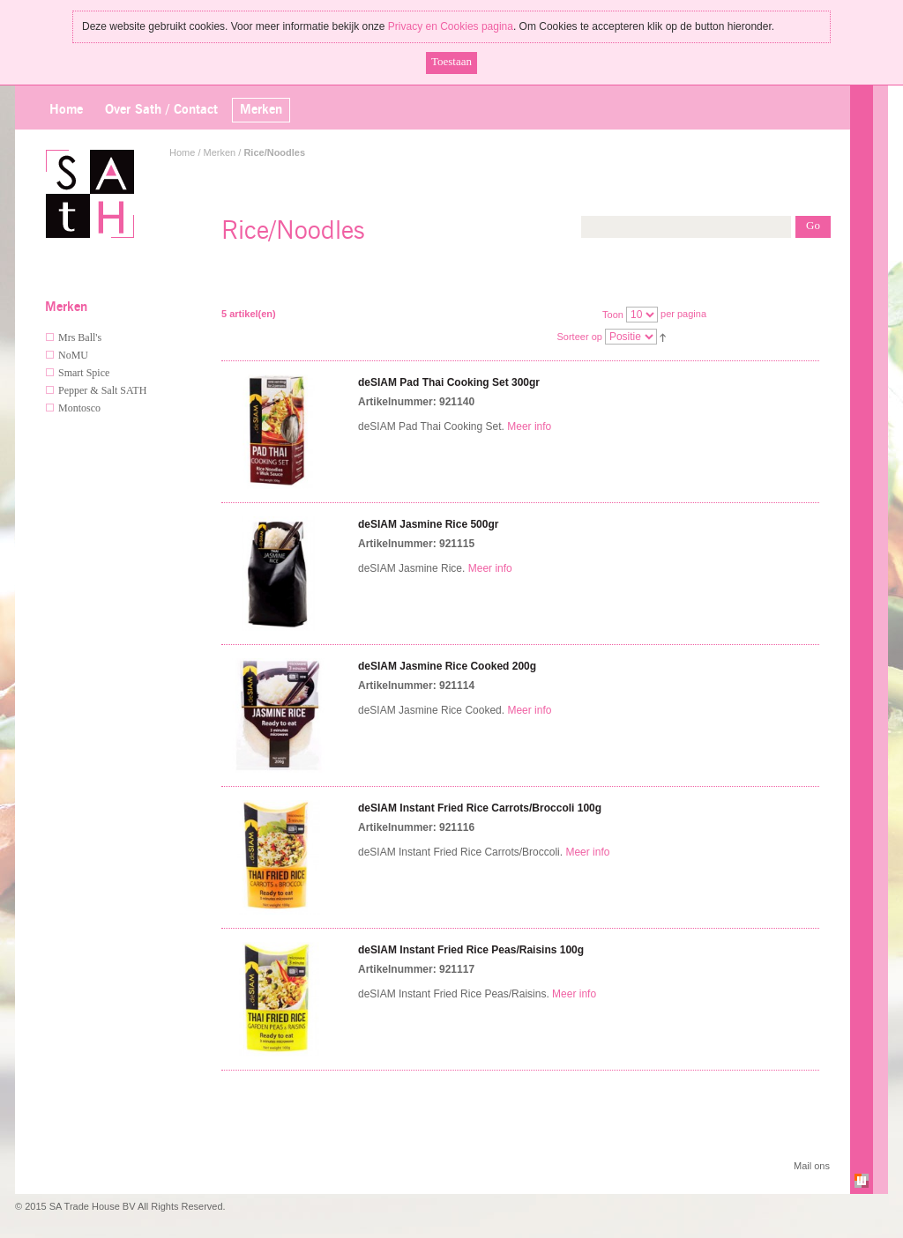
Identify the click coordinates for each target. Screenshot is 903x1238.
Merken (220, 152)
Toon (612, 314)
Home (66, 109)
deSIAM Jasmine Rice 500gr (428, 524)
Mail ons (812, 1165)
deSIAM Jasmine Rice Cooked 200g (447, 666)
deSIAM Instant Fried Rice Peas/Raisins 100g (471, 950)
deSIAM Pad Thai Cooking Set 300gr (449, 382)
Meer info (529, 426)
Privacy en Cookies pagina (450, 26)
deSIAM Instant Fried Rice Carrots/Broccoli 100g (479, 808)
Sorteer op (579, 336)
